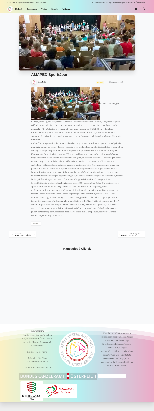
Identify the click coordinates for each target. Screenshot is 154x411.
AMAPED (36, 223)
